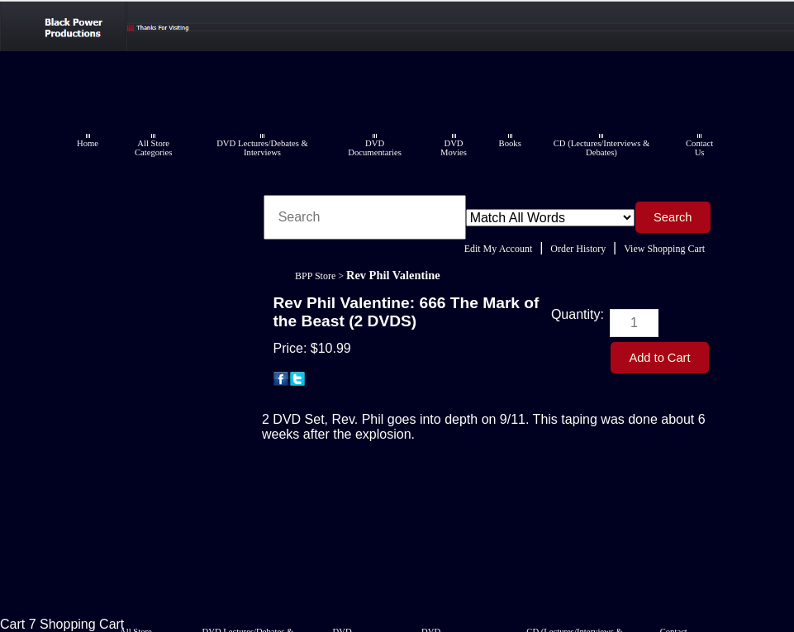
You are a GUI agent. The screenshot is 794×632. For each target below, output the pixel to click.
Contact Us (699, 148)
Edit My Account (498, 248)
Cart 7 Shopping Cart (62, 624)
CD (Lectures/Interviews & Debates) (602, 148)
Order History (578, 248)
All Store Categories (154, 148)
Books (510, 143)
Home (87, 143)
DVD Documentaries (375, 148)
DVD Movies (453, 148)
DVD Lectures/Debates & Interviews (262, 148)
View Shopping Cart (664, 248)
